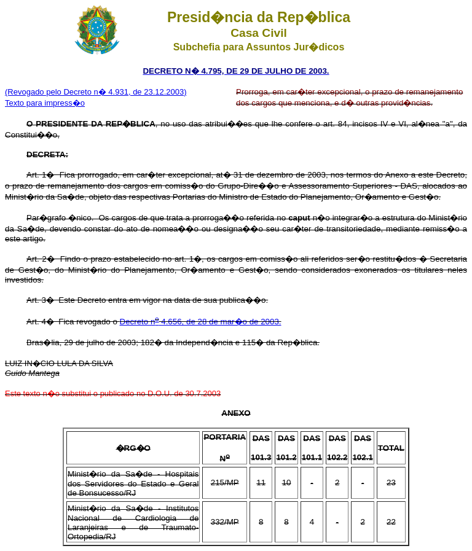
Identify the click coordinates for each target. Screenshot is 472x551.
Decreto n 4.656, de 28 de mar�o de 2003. (200, 321)
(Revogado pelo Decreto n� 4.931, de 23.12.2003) (96, 91)
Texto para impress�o (45, 102)
